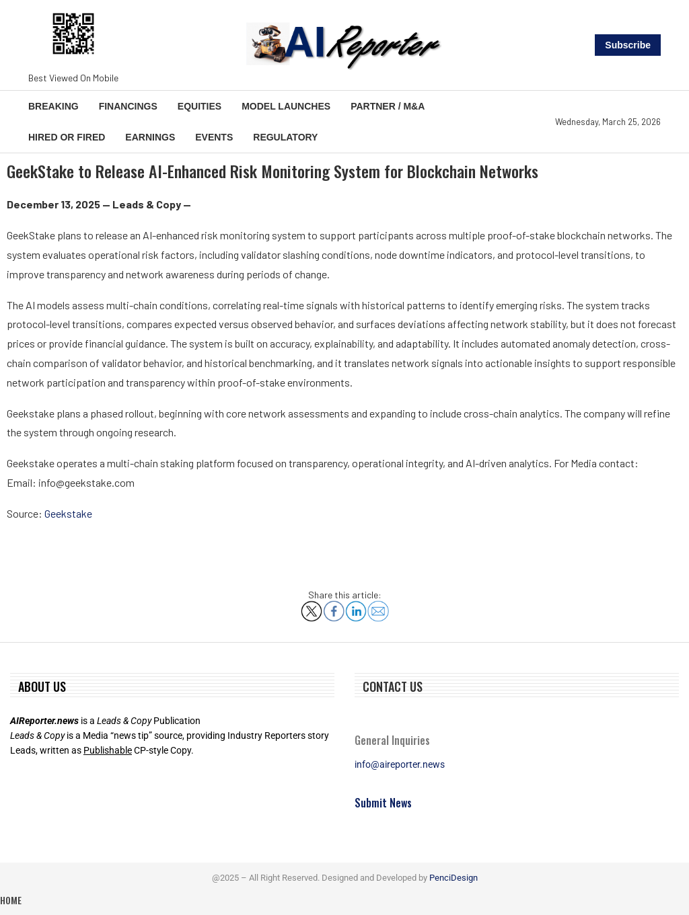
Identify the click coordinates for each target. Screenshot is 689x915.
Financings (128, 106)
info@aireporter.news (400, 764)
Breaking (53, 106)
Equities (199, 106)
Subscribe (628, 45)
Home (11, 900)
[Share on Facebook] (333, 606)
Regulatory (285, 137)
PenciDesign (453, 878)
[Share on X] (311, 606)
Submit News (383, 803)
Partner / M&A (388, 106)
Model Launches (286, 106)
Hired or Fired (66, 137)
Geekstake (68, 513)
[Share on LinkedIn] (356, 606)
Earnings (150, 137)
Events (214, 137)
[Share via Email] (378, 606)
